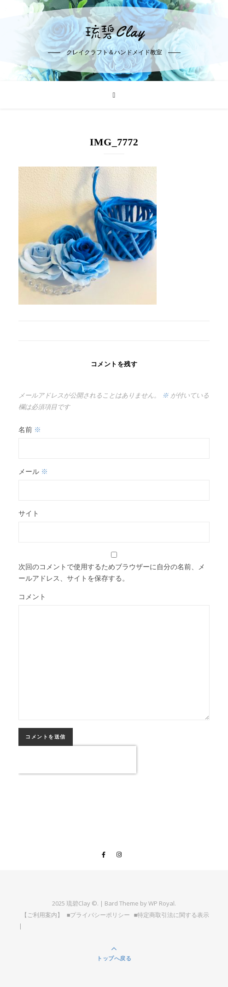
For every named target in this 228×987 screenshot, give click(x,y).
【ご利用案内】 (42, 915)
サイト (28, 513)
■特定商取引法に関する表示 (172, 915)
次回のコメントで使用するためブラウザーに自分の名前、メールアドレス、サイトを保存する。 (111, 572)
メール (33, 471)
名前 (29, 429)
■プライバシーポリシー (98, 915)
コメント (32, 596)
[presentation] (77, 759)
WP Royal (161, 903)
